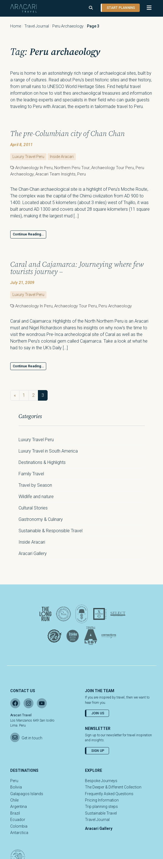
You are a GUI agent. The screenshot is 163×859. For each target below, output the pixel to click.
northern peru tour (72, 167)
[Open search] (90, 8)
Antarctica (19, 832)
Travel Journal (36, 26)
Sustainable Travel (101, 813)
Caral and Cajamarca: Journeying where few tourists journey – (77, 268)
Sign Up (98, 751)
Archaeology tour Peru (112, 167)
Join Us (98, 713)
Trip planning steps (101, 806)
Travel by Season (35, 485)
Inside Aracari (62, 156)
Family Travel (31, 473)
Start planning (121, 8)
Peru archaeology (68, 26)
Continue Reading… (28, 234)
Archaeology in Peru (34, 167)
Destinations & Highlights (42, 462)
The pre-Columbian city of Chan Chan (67, 134)
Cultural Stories (33, 508)
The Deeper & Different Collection (113, 787)
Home (15, 26)
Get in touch (32, 738)
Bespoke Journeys (101, 780)
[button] (146, 8)
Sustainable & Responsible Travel (50, 530)
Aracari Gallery (33, 553)
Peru (81, 174)
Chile (14, 800)
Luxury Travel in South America (48, 451)
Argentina (18, 806)
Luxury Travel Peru (28, 156)
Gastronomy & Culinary (41, 519)
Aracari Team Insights (55, 174)
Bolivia (16, 787)
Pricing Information (102, 800)
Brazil (15, 813)
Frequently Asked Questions (109, 794)
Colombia (18, 826)
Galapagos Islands (26, 794)
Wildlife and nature (36, 496)
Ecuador (17, 819)
